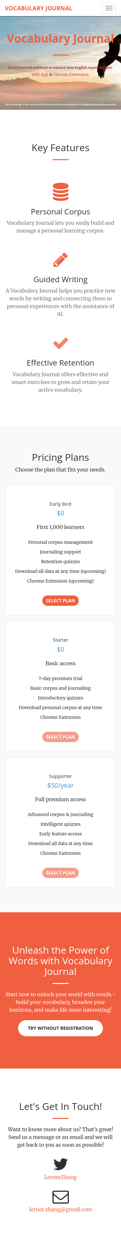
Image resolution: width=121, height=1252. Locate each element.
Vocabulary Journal (38, 8)
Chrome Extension (70, 74)
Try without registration (60, 1028)
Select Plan (60, 600)
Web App (40, 74)
